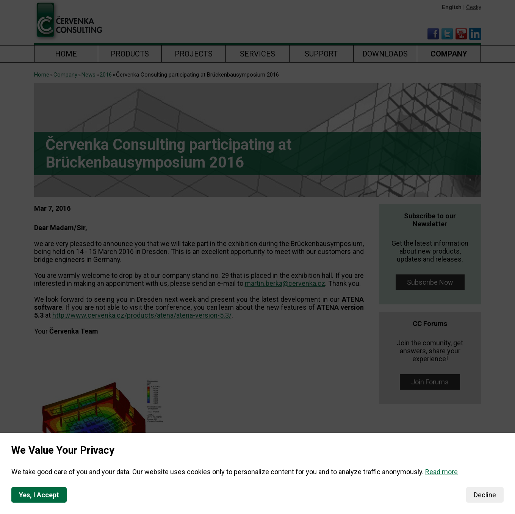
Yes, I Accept (39, 495)
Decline (485, 495)
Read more (441, 472)
